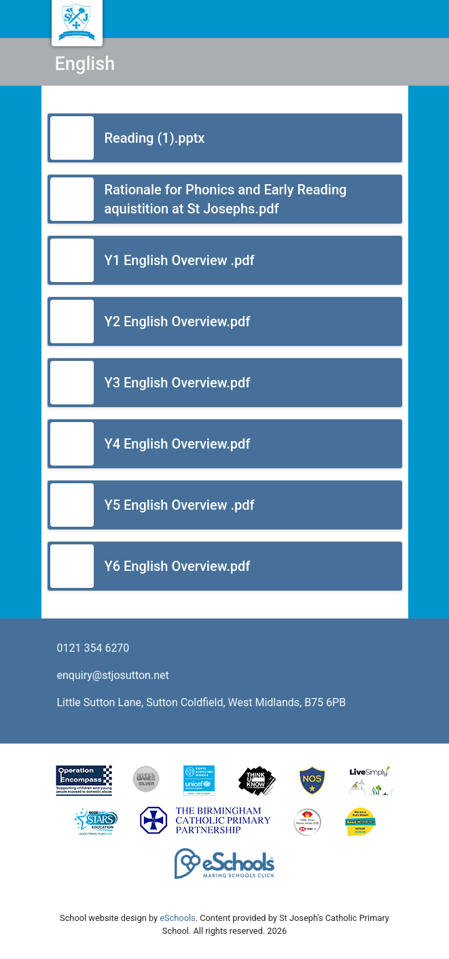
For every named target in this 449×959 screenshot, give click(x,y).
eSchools (177, 918)
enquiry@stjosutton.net (113, 675)
